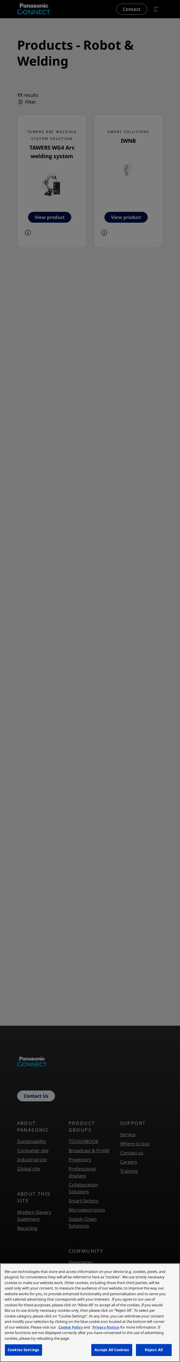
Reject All (154, 1349)
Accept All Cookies (111, 1349)
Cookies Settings (23, 1349)
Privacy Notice (105, 1327)
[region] (90, 1312)
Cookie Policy (70, 1327)
